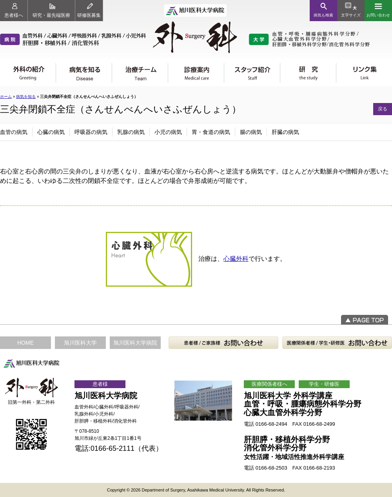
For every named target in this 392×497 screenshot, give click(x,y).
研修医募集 (89, 10)
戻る (382, 109)
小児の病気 (168, 132)
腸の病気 (251, 132)
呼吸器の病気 (90, 132)
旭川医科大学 (80, 343)
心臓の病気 (51, 132)
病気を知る (26, 96)
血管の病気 (13, 132)
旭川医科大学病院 (135, 343)
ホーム (6, 96)
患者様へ (13, 10)
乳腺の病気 (131, 132)
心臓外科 (236, 258)
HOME (25, 343)
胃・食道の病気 (211, 132)
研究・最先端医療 (51, 10)
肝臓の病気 (285, 132)
